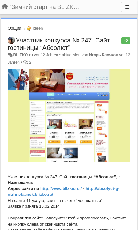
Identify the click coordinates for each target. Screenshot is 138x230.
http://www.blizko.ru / (61, 188)
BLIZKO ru (23, 55)
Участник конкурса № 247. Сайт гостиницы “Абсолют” (59, 44)
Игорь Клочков (103, 55)
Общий (14, 28)
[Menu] (127, 7)
